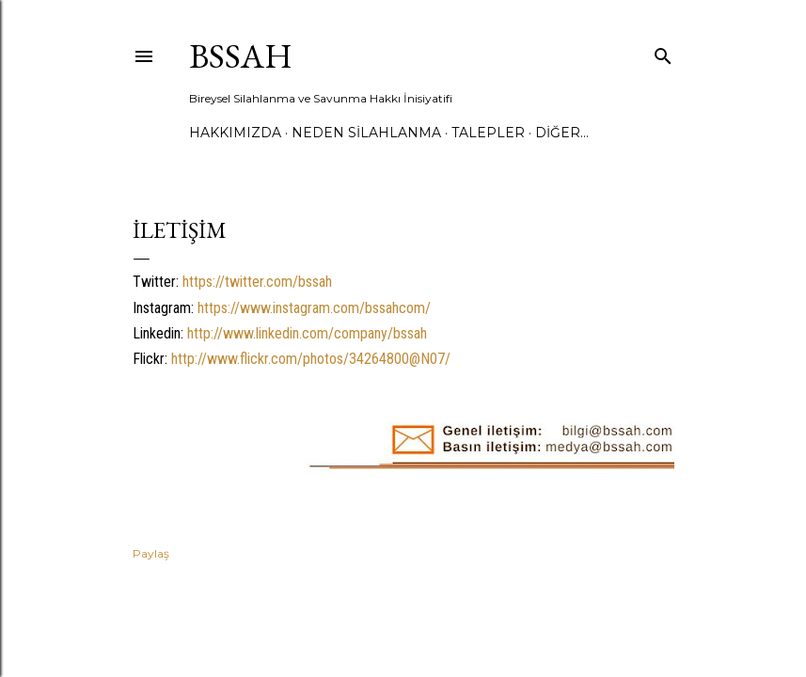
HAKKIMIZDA (235, 132)
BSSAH (240, 56)
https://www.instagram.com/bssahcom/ (314, 308)
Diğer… (562, 132)
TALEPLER (488, 132)
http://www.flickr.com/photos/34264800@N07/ (310, 359)
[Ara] (663, 52)
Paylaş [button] (151, 553)
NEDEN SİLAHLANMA (366, 132)
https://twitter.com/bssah (257, 282)
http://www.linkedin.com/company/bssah (307, 333)
